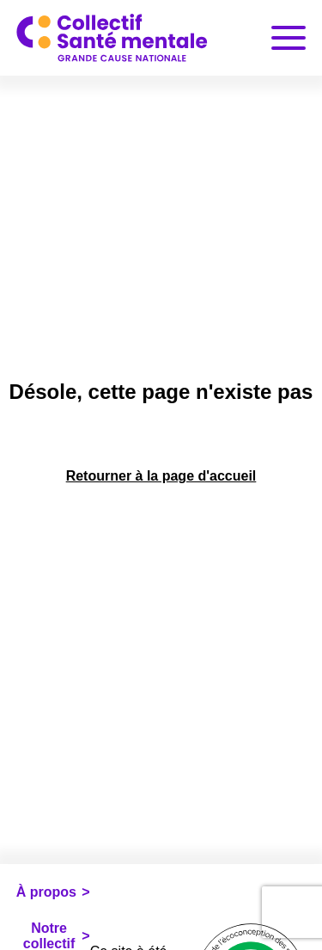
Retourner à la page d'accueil (161, 476)
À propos (46, 892)
